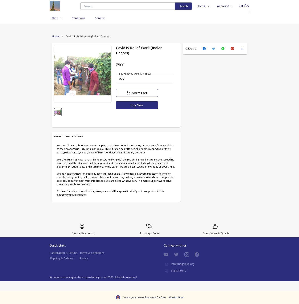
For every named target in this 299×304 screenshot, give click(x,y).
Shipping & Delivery (61, 258)
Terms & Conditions (92, 253)
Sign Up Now (176, 297)
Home (55, 36)
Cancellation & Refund (63, 253)
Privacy (84, 258)
